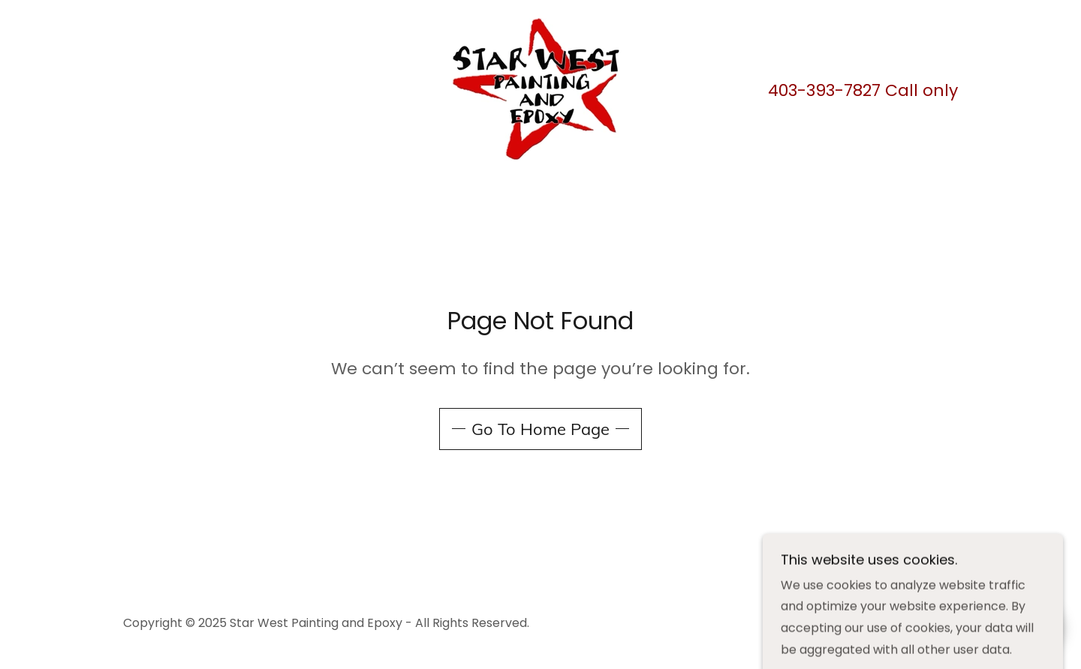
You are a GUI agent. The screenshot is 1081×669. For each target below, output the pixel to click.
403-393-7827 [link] (824, 90)
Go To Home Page (540, 429)
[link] (540, 88)
